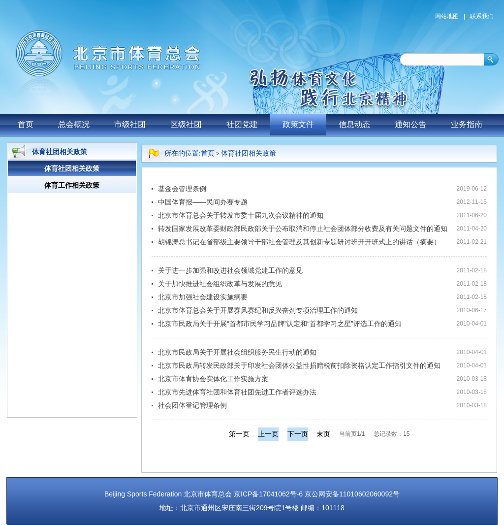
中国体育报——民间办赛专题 (203, 202)
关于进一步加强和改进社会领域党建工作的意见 (230, 270)
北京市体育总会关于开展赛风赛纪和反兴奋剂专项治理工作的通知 (258, 310)
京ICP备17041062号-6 (268, 494)
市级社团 (130, 124)
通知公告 (410, 124)
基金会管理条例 (182, 189)
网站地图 (447, 16)
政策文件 (298, 124)
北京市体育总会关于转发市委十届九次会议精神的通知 (240, 215)
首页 (25, 124)
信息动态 (354, 124)
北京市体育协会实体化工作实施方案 (213, 379)
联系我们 (482, 16)
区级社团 (186, 124)
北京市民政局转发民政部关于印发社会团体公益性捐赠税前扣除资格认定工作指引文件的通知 (299, 365)
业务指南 (466, 124)
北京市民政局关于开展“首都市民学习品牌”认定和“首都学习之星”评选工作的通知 (280, 324)
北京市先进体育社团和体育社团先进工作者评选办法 (237, 392)
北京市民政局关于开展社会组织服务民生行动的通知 (237, 352)
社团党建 (242, 124)
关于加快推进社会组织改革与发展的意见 (220, 284)
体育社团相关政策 (248, 153)
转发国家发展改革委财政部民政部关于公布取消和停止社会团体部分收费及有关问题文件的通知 (302, 228)
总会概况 (74, 124)
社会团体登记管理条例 (192, 405)
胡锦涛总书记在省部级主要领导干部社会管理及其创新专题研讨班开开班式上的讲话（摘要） (299, 242)
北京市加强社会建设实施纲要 (203, 297)
